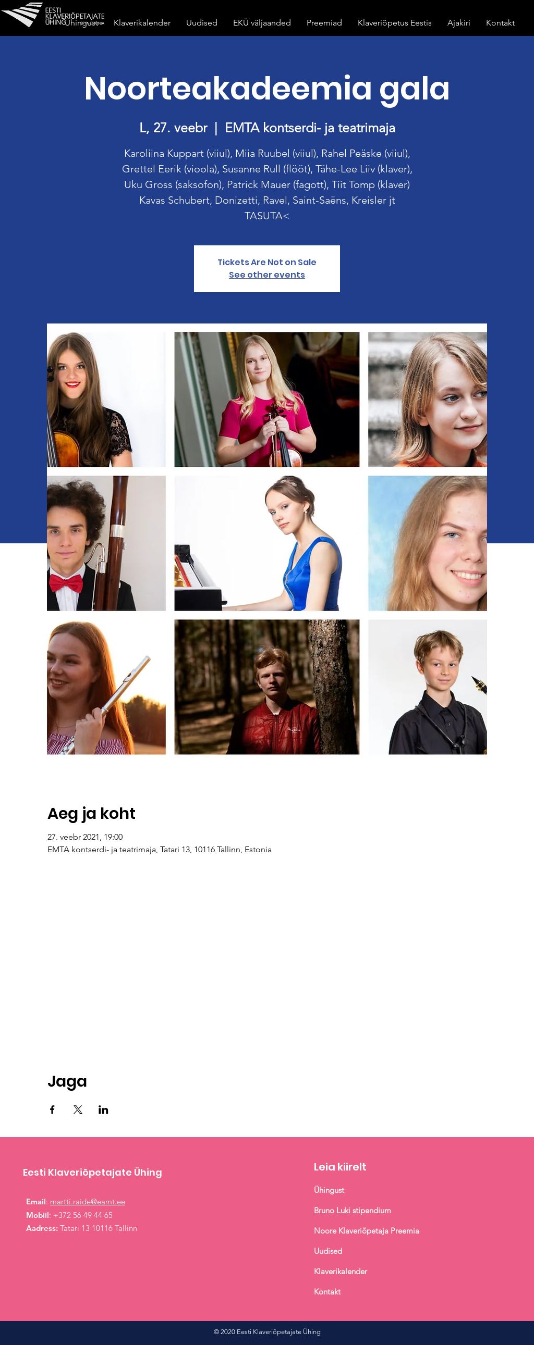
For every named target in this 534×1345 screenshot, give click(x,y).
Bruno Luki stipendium (352, 1210)
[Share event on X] (78, 1109)
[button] (324, 22)
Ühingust (329, 1190)
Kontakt (327, 1292)
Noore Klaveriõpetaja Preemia (366, 1231)
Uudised (328, 1251)
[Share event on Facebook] (52, 1109)
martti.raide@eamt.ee (87, 1201)
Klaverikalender (341, 1271)
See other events (267, 275)
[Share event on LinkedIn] (103, 1109)
